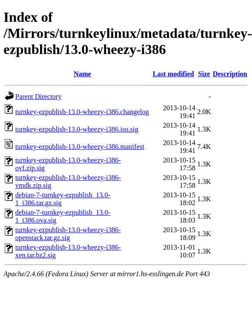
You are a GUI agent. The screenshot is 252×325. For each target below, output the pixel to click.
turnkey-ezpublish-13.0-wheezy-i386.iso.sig (76, 129)
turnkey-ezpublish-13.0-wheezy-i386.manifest (79, 146)
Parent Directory (38, 96)
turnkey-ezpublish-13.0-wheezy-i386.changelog (82, 111)
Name (82, 74)
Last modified (173, 74)
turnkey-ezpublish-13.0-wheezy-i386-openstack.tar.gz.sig (68, 233)
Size (204, 74)
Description (230, 74)
